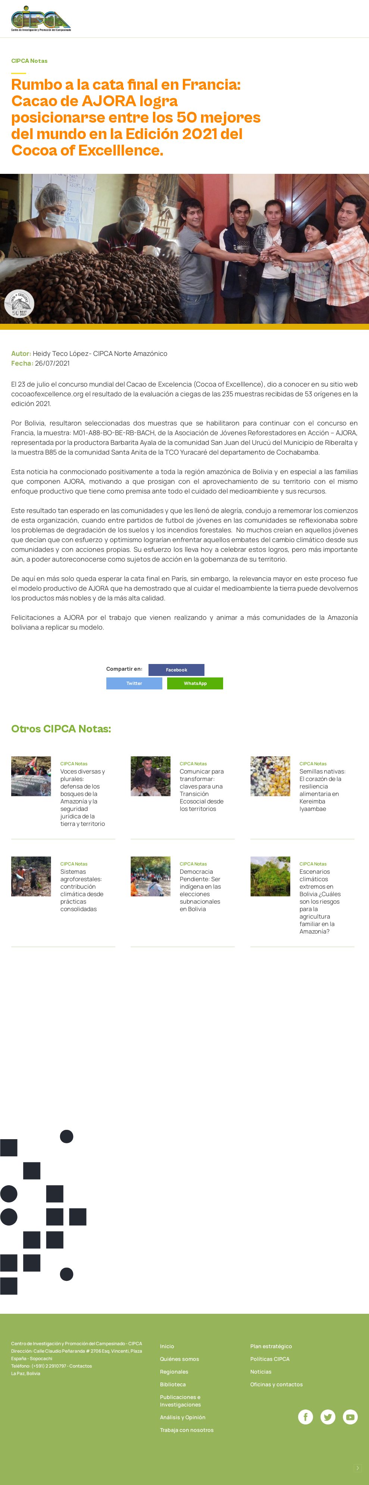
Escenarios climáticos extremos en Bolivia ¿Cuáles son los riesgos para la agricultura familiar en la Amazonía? (320, 901)
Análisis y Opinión (183, 1417)
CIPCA (41, 18)
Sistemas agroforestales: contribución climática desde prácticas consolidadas (81, 890)
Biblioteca (173, 1384)
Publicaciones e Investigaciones (180, 1400)
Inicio (167, 1346)
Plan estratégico (271, 1346)
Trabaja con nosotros (187, 1429)
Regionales (174, 1371)
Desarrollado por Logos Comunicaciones (357, 1468)
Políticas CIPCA (270, 1358)
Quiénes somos (179, 1358)
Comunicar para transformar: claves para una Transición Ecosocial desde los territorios (202, 790)
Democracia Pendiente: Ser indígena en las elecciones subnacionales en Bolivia (200, 890)
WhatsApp (195, 683)
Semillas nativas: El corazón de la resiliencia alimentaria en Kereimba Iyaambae (323, 790)
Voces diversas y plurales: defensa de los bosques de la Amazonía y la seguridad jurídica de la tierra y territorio (82, 797)
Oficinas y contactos (276, 1384)
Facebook (176, 670)
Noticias (261, 1371)
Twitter (134, 683)
